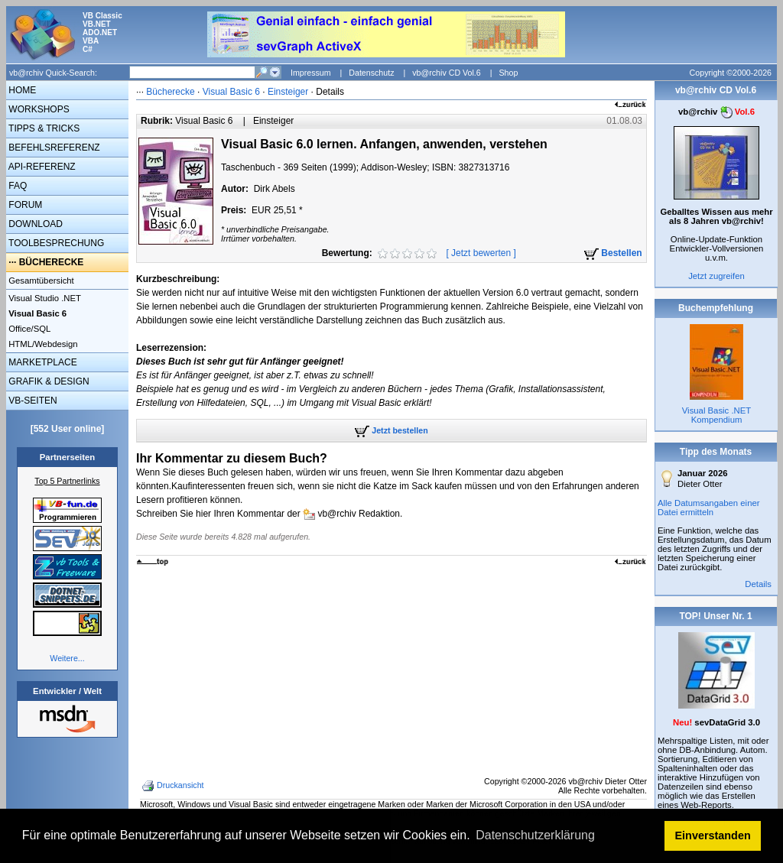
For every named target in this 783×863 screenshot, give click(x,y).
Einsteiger (288, 91)
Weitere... (67, 658)
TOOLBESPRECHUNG (55, 243)
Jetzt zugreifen (716, 276)
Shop (508, 72)
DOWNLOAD (34, 224)
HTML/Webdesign (42, 344)
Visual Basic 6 (233, 91)
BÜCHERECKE (51, 262)
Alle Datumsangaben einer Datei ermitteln (709, 507)
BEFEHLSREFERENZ (53, 147)
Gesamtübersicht (40, 280)
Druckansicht (174, 786)
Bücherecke (170, 91)
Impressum (311, 72)
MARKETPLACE (41, 362)
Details (758, 584)
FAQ (16, 185)
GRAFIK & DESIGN (47, 381)
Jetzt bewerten (481, 253)
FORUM (24, 205)
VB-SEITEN (31, 400)
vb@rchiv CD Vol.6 (446, 72)
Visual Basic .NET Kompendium (716, 415)
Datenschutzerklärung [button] (535, 835)
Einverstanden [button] (713, 835)
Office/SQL (28, 328)
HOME (21, 90)
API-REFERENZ (41, 166)
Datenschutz (371, 72)
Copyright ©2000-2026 (731, 72)
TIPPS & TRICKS (43, 128)
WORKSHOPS (38, 109)
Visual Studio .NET (43, 298)
